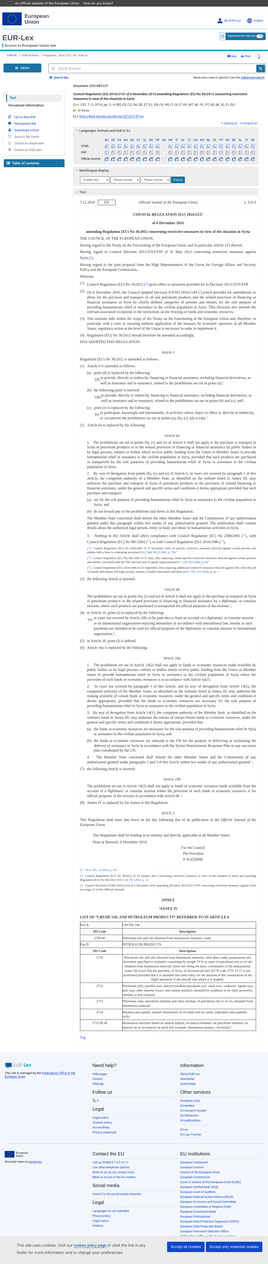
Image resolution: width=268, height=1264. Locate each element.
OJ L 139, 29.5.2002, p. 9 (191, 555)
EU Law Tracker (190, 1128)
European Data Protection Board (201, 1220)
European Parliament (194, 1156)
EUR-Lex (18, 31)
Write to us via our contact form (113, 1165)
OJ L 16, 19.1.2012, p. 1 (132, 873)
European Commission (195, 1170)
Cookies (97, 1219)
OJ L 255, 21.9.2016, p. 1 (199, 565)
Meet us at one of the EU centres (114, 1170)
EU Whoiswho (189, 1109)
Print (246, 49)
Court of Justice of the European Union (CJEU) (210, 1175)
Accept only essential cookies (234, 1247)
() (91, 252)
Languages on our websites (110, 1204)
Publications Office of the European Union (207, 1229)
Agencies (186, 1234)
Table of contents (23, 157)
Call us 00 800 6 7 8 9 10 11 (110, 1156)
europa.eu (35, 1155)
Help (232, 49)
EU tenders (187, 1099)
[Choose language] (95, 173)
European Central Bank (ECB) (199, 1180)
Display (178, 173)
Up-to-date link (21, 110)
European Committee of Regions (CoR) (205, 1200)
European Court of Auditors (198, 1185)
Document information (26, 99)
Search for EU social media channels (116, 1187)
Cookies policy (102, 1116)
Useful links (188, 1077)
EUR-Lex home (30, 48)
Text (12, 91)
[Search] (260, 62)
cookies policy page (82, 1245)
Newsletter (187, 1072)
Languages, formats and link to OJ (102, 124)
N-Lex (184, 1123)
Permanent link (21, 116)
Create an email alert (25, 136)
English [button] (255, 14)
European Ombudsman (195, 1210)
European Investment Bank (198, 1205)
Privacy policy (101, 1209)
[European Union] (16, 1147)
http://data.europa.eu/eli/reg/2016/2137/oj (111, 110)
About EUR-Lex (190, 1067)
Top (83, 1031)
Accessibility (100, 1121)
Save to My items (23, 130)
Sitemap (97, 1077)
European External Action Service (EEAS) (207, 1190)
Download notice (23, 123)
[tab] (165, 124)
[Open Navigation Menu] (22, 61)
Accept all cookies (186, 1247)
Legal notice (100, 1111)
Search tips (59, 71)
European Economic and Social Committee (208, 1195)
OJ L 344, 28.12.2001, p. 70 (157, 545)
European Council (191, 1160)
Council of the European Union (200, 1165)
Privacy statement (104, 1126)
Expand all (229, 116)
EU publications (190, 1114)
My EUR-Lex (229, 14)
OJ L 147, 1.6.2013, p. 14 (100, 863)
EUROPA (12, 48)
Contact (97, 1072)
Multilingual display (91, 164)
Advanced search (252, 71)
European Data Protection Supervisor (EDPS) (209, 1215)
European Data (190, 1094)
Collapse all (248, 116)
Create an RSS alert (24, 143)
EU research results (193, 1104)
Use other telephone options (111, 1160)
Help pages (99, 1067)
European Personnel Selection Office (204, 1224)
